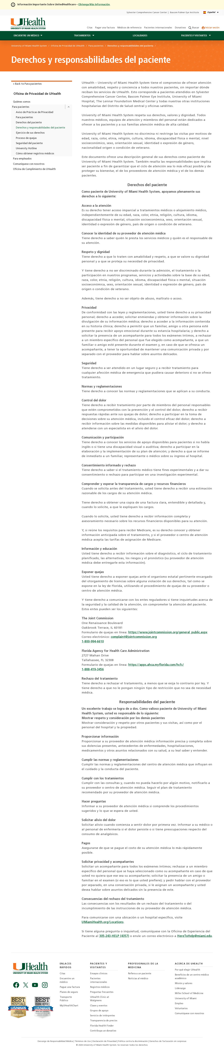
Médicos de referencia (129, 28)
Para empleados (22, 159)
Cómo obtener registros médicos (35, 153)
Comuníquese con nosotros (28, 164)
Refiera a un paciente (139, 974)
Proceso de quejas (26, 138)
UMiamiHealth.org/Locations (103, 922)
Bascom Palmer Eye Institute (184, 13)
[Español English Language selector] (211, 13)
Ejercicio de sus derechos (30, 133)
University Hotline (26, 148)
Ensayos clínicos (98, 974)
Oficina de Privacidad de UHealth (37, 94)
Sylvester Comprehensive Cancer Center (147, 13)
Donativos (180, 28)
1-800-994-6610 (93, 641)
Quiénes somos (21, 102)
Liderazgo (180, 988)
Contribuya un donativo (103, 1031)
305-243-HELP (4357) (114, 936)
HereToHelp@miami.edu (194, 936)
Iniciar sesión (210, 28)
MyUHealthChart (69, 1006)
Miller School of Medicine (189, 993)
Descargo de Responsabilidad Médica (56, 1041)
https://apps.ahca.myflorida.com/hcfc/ (156, 665)
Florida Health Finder (102, 1026)
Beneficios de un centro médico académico (192, 977)
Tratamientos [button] (82, 35)
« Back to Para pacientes (27, 84)
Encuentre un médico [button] (26, 35)
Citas (89, 28)
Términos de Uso (83, 1041)
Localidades (140, 35)
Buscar (194, 28)
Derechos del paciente (29, 122)
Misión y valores (183, 983)
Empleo (179, 1003)
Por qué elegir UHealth (187, 970)
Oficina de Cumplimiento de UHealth (34, 169)
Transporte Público (66, 999)
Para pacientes (20, 107)
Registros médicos (100, 987)
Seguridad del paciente (29, 143)
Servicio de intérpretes (102, 1016)
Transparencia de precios (103, 1021)
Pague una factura (70, 987)
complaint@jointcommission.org (134, 637)
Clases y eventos (98, 1006)
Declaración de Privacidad (105, 1041)
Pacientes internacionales (158, 28)
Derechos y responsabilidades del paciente (40, 128)
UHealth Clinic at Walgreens (99, 999)
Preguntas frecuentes (101, 992)
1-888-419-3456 (93, 669)
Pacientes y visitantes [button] (194, 35)
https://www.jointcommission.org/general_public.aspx (167, 632)
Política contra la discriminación (133, 1041)
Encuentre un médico (67, 980)
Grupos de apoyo (99, 1011)
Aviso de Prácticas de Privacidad (34, 112)
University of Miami (186, 998)
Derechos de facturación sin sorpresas (167, 1041)
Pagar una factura (105, 28)
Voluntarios (181, 1008)
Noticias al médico (138, 979)
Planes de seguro (69, 992)
